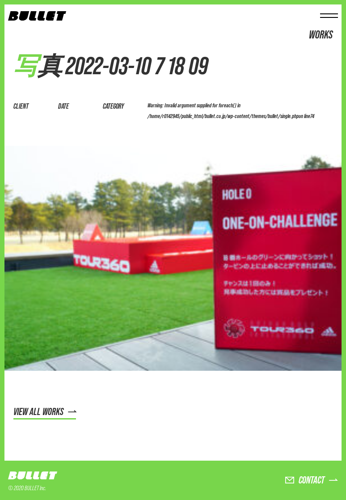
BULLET (32, 476)
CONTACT (312, 480)
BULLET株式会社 (37, 16)
